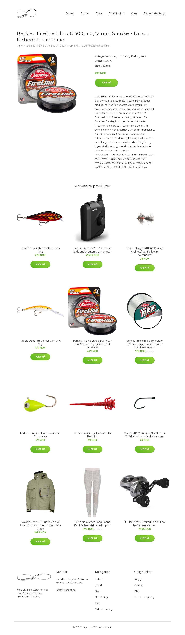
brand (85, 14)
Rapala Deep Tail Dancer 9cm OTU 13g (40, 344)
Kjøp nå (106, 84)
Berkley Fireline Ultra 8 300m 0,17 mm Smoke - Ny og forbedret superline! (92, 346)
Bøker (70, 14)
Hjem (20, 47)
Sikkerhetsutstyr (154, 14)
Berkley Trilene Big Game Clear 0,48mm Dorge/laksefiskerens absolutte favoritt (144, 346)
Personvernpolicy (144, 599)
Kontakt (138, 587)
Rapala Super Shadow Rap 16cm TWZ (40, 252)
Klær (134, 14)
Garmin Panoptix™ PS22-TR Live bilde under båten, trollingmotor (92, 252)
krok (143, 58)
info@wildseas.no (66, 592)
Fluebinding (116, 14)
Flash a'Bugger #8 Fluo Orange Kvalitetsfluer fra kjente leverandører (144, 254)
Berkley (135, 58)
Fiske (99, 14)
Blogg (137, 581)
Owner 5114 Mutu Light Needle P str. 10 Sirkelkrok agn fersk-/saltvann (144, 437)
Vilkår (137, 593)
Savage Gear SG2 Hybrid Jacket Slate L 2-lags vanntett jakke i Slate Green (40, 528)
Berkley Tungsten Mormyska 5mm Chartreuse (40, 437)
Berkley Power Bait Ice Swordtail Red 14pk (92, 437)
